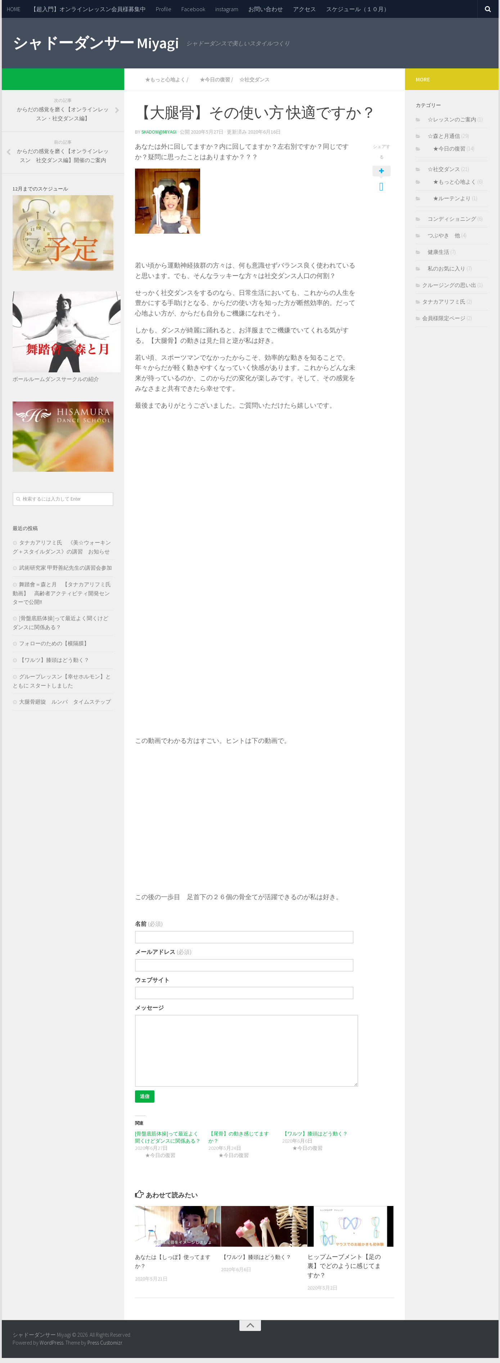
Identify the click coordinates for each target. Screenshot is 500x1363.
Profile (163, 9)
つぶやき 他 (441, 235)
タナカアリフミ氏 (443, 301)
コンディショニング (449, 218)
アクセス (304, 9)
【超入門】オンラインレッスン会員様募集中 (88, 9)
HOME (14, 9)
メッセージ (149, 1011)
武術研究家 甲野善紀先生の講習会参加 (65, 567)
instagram (226, 9)
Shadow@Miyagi (160, 131)
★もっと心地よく (164, 79)
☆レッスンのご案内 (449, 119)
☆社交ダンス (267, 79)
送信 (146, 1100)
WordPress (51, 1348)
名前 (149, 923)
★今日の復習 (220, 79)
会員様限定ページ (443, 318)
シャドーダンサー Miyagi (96, 42)
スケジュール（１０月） (357, 9)
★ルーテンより (446, 198)
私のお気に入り (443, 268)
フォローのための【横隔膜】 (54, 643)
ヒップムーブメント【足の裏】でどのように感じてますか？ (344, 1271)
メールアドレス (163, 952)
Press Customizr (104, 1348)
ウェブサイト (152, 981)
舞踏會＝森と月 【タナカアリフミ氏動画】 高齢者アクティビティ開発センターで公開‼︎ (62, 593)
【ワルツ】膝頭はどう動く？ (317, 1139)
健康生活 (435, 251)
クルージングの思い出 (449, 285)
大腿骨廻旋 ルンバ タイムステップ (65, 701)
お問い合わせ (265, 9)
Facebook (193, 9)
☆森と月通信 (441, 136)
